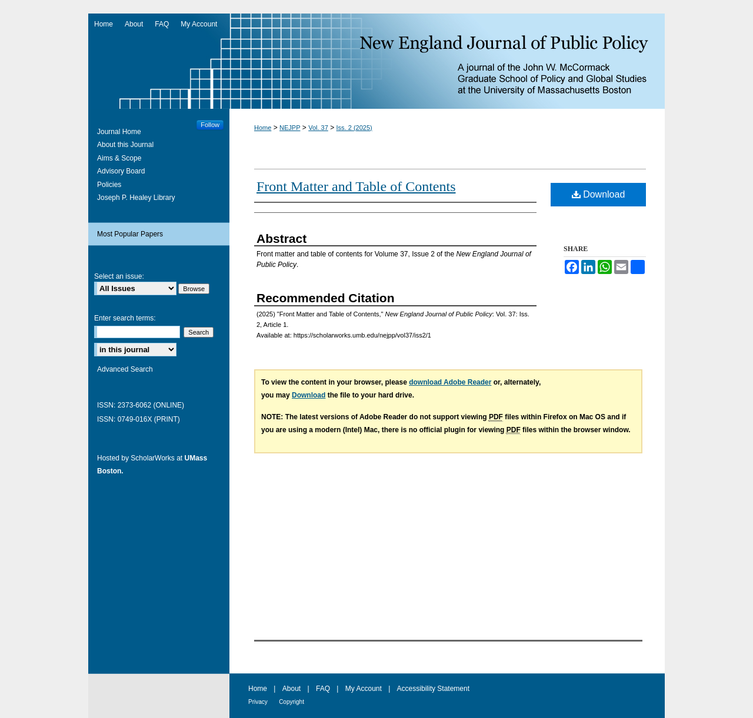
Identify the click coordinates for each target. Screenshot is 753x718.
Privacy (258, 702)
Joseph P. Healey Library (136, 197)
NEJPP (289, 127)
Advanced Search (125, 369)
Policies (109, 185)
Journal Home (119, 132)
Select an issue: (119, 276)
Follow (210, 124)
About (291, 688)
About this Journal (125, 145)
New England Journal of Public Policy (376, 61)
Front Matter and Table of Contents (355, 186)
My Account (363, 688)
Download (598, 194)
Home (262, 127)
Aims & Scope (119, 158)
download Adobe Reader (450, 382)
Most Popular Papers (130, 234)
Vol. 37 (318, 127)
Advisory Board (121, 171)
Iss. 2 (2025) (354, 127)
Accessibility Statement (433, 688)
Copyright (291, 702)
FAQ (323, 688)
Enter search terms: (125, 318)
